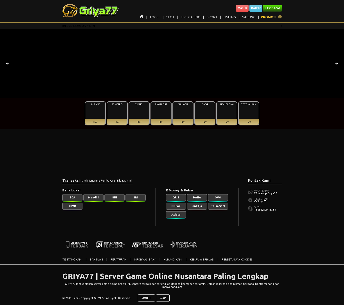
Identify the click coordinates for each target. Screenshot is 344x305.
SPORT (212, 17)
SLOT (170, 17)
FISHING (230, 17)
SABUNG (249, 17)
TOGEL (154, 17)
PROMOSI (268, 17)
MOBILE (146, 298)
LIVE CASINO (191, 17)
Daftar (256, 8)
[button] (7, 63)
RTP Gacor (272, 8)
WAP (163, 298)
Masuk (242, 8)
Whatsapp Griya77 (265, 193)
